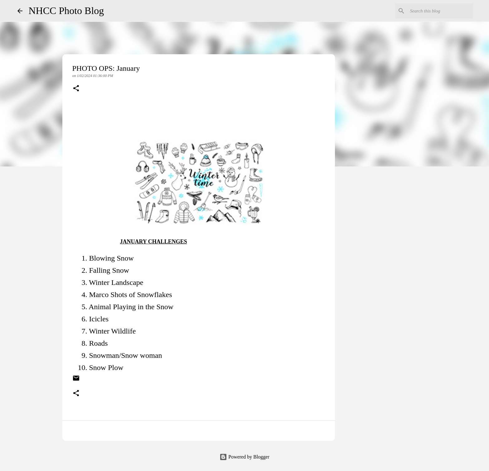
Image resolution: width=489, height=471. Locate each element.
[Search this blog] (440, 10)
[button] (76, 88)
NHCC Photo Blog (66, 10)
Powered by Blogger (244, 456)
